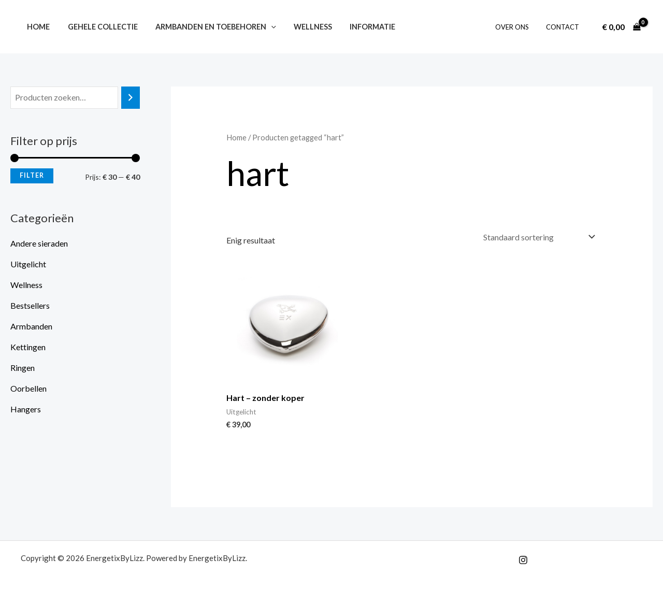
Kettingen (28, 347)
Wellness (302, 26)
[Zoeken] (130, 98)
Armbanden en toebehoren (208, 26)
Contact (564, 27)
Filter (32, 175)
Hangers (25, 409)
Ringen (22, 367)
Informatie (359, 26)
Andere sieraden (39, 243)
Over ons (517, 27)
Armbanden (31, 326)
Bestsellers (30, 305)
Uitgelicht (28, 264)
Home (36, 26)
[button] (264, 26)
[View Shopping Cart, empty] (621, 26)
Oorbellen (28, 388)
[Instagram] (523, 560)
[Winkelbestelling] (538, 237)
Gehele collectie (98, 26)
